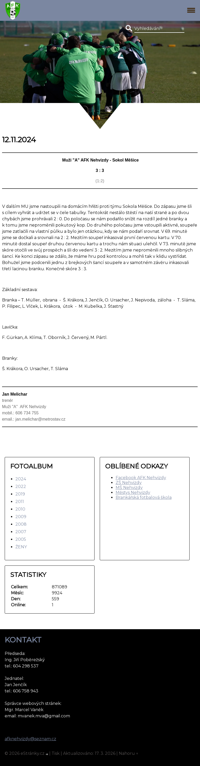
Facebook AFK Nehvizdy (141, 477)
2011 (19, 501)
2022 (20, 486)
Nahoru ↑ (129, 753)
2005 (20, 539)
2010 (20, 509)
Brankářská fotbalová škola (144, 497)
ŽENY (21, 546)
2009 (20, 516)
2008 (21, 524)
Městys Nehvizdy (133, 492)
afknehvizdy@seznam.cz (30, 738)
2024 (20, 479)
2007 (20, 531)
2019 (20, 494)
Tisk (56, 753)
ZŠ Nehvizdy (129, 482)
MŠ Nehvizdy (129, 487)
